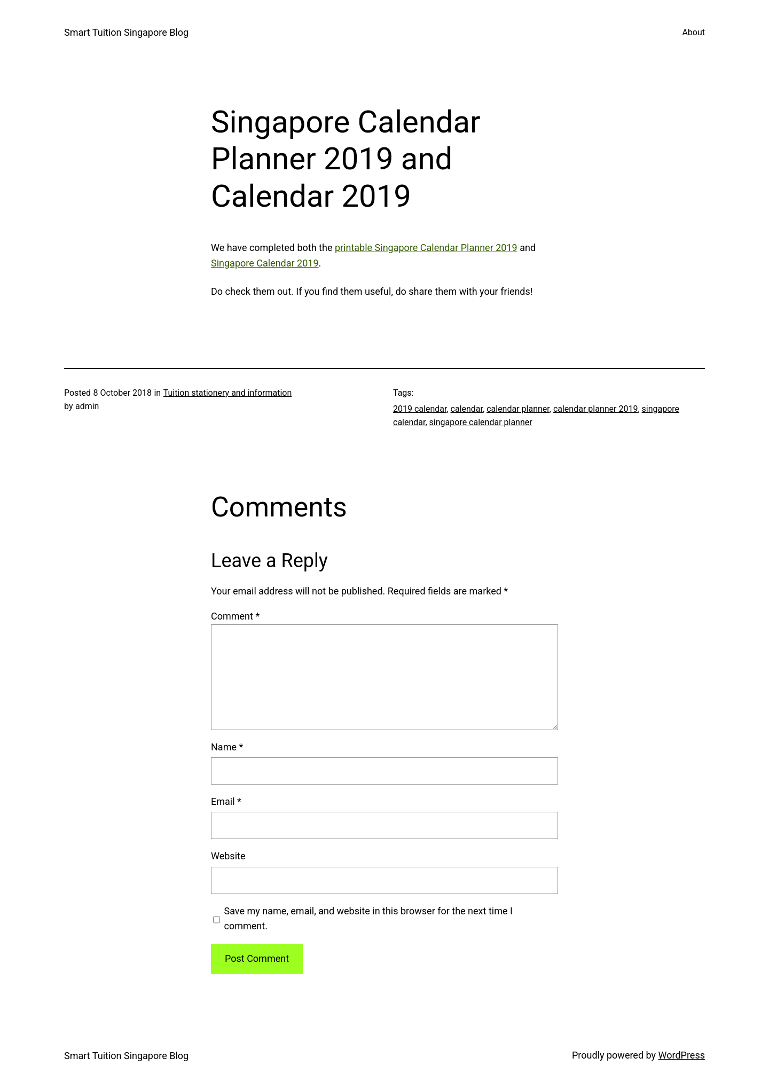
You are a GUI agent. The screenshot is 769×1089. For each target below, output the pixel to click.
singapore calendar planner (480, 422)
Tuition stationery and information (227, 393)
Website (228, 855)
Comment (235, 616)
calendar (467, 409)
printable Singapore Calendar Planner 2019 (426, 247)
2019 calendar (419, 409)
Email (226, 801)
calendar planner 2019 (595, 409)
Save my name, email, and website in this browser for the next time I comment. (368, 918)
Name (227, 747)
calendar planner (518, 409)
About (693, 32)
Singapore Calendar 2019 (265, 263)
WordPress (681, 1055)
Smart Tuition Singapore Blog (126, 32)
